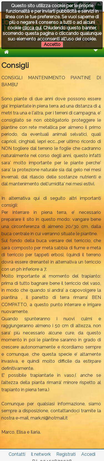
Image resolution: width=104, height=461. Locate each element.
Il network (41, 454)
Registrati (66, 454)
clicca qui (31, 27)
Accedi (88, 454)
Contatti (17, 454)
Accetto (52, 44)
